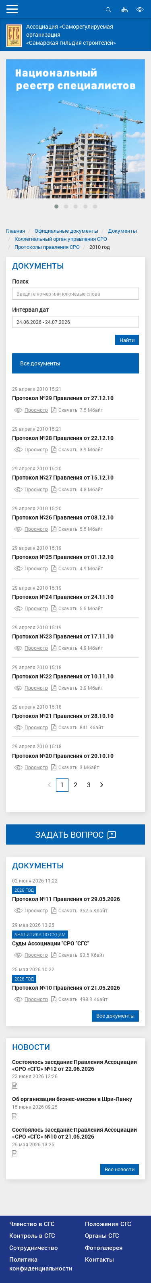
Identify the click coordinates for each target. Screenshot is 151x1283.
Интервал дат (30, 309)
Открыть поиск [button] (108, 9)
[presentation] (18, 144)
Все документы (40, 363)
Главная (15, 230)
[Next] (102, 784)
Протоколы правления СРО (47, 246)
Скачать (64, 410)
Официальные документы (66, 230)
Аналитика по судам (40, 934)
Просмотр (31, 410)
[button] (56, 206)
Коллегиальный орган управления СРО (60, 238)
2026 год (24, 890)
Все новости (119, 1169)
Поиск (20, 281)
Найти (127, 340)
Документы (122, 230)
